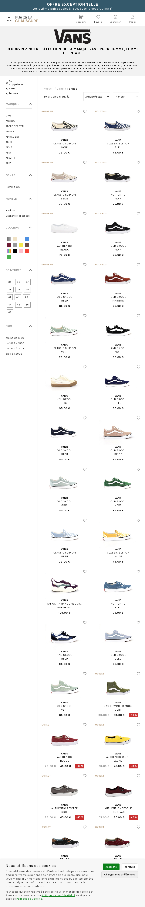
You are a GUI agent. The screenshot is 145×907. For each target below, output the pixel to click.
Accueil (48, 88)
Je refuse (130, 866)
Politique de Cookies (29, 898)
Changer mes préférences (119, 874)
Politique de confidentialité (58, 895)
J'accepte (111, 866)
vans (60, 88)
